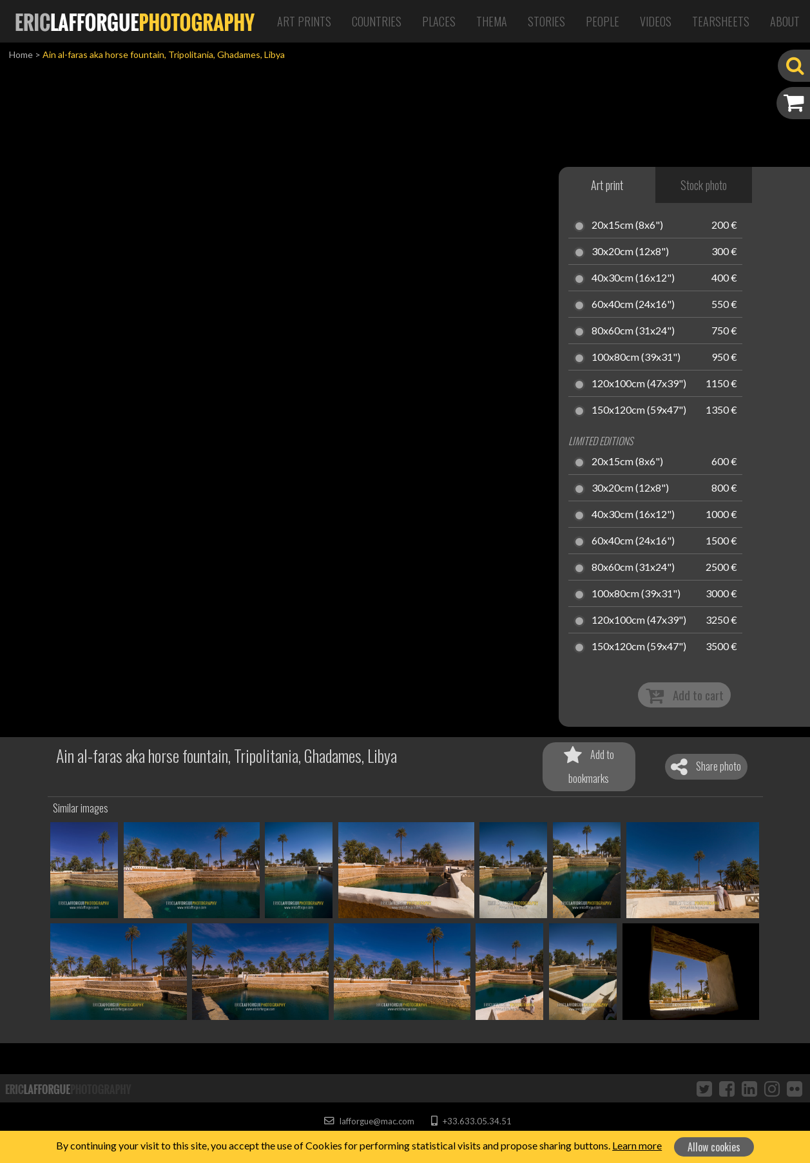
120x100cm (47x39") (639, 384)
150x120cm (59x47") (639, 410)
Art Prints (304, 21)
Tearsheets (720, 21)
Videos (655, 21)
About (785, 21)
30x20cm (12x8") (630, 252)
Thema (491, 21)
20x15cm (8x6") (627, 225)
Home (21, 54)
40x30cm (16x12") (633, 278)
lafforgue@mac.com (369, 1121)
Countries (376, 21)
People (602, 21)
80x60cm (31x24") (633, 331)
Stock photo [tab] (703, 185)
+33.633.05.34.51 (471, 1121)
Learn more (637, 1145)
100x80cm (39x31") (636, 357)
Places (439, 21)
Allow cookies (714, 1147)
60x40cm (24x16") (633, 305)
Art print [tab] (607, 185)
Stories (546, 21)
